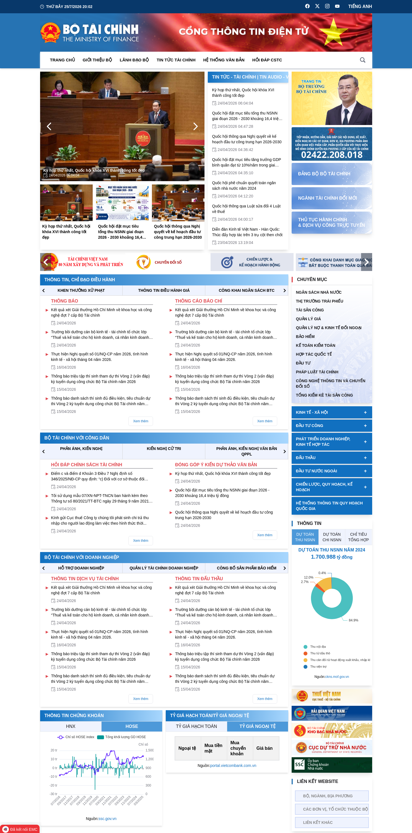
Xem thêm (140, 421)
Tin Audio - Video (280, 77)
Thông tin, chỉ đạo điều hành (80, 279)
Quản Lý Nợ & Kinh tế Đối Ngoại (329, 328)
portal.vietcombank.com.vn (233, 765)
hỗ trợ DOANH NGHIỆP (81, 568)
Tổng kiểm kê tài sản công (324, 395)
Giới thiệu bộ (97, 60)
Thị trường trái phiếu (319, 301)
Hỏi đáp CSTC (267, 60)
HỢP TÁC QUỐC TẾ (314, 354)
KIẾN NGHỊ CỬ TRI (164, 448)
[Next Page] (195, 126)
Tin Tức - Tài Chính (234, 77)
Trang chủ (62, 60)
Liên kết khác (318, 822)
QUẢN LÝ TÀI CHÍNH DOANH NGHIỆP (163, 568)
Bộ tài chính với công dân (77, 438)
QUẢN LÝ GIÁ (308, 319)
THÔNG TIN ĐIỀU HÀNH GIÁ (164, 290)
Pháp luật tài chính (317, 372)
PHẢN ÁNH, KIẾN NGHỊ (81, 448)
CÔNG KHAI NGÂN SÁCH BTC (246, 290)
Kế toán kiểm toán (315, 345)
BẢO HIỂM (305, 336)
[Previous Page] (49, 126)
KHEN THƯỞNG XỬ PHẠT (81, 290)
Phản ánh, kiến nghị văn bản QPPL (246, 451)
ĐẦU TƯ (303, 363)
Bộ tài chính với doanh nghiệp (82, 557)
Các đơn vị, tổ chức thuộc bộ (335, 809)
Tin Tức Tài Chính (176, 60)
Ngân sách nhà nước (319, 292)
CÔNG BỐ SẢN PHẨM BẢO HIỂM (246, 568)
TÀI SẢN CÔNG (310, 310)
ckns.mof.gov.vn (337, 677)
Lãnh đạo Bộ (134, 60)
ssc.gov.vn (107, 818)
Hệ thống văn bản (224, 60)
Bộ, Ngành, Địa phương (328, 796)
